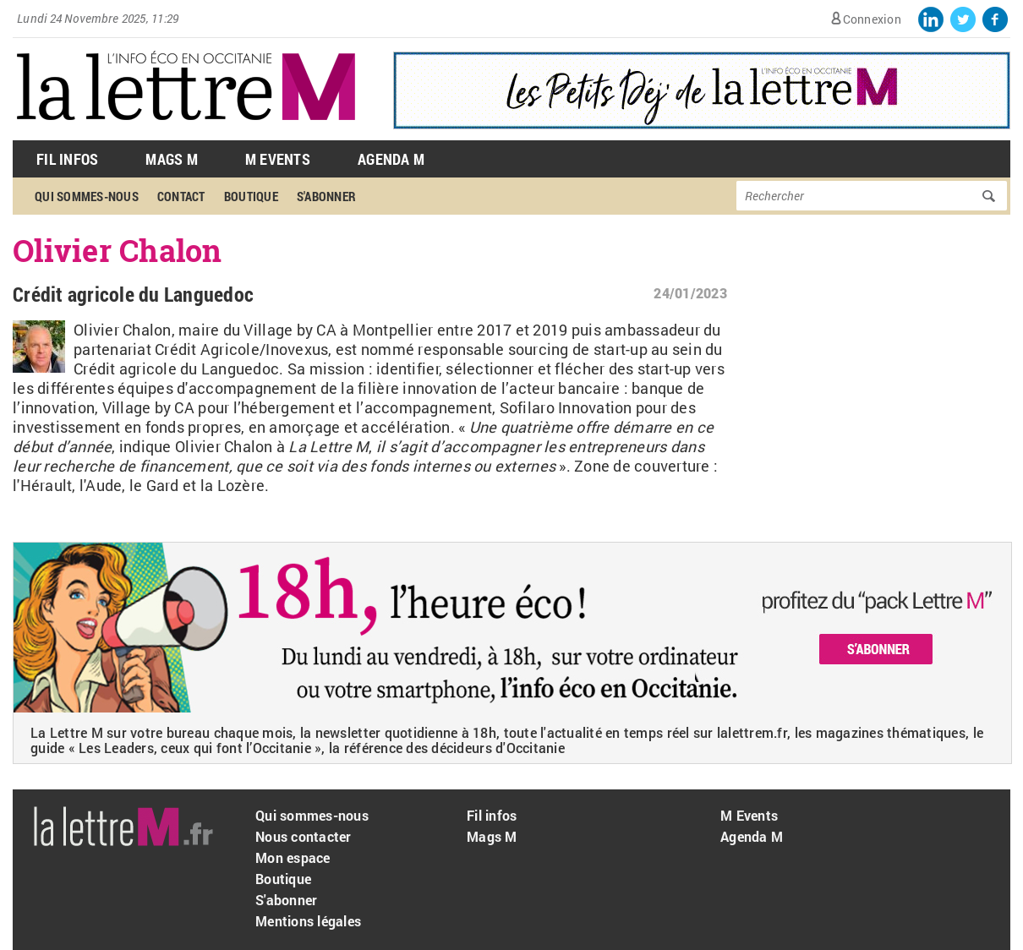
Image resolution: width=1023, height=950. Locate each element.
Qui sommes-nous (87, 196)
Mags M (171, 159)
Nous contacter (303, 836)
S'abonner (326, 196)
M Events (277, 159)
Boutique (251, 196)
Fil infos (492, 815)
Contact (181, 196)
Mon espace (293, 857)
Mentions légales (308, 921)
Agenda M (391, 159)
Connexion (872, 19)
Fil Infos (67, 159)
